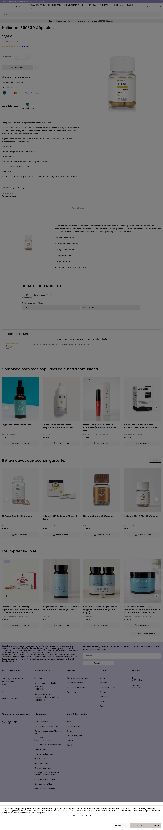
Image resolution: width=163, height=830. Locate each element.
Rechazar (138, 825)
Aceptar (154, 825)
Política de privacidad (81, 815)
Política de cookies (75, 810)
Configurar (121, 825)
